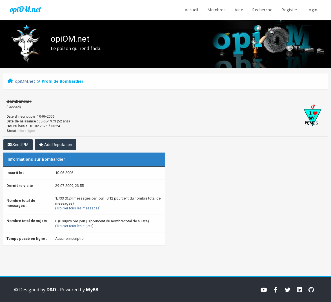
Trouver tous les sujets (74, 226)
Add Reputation (55, 144)
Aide (239, 9)
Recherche (262, 9)
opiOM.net (25, 9)
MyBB (92, 290)
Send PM (18, 144)
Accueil (191, 9)
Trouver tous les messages (77, 208)
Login (311, 9)
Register (289, 9)
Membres (216, 9)
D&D (51, 290)
